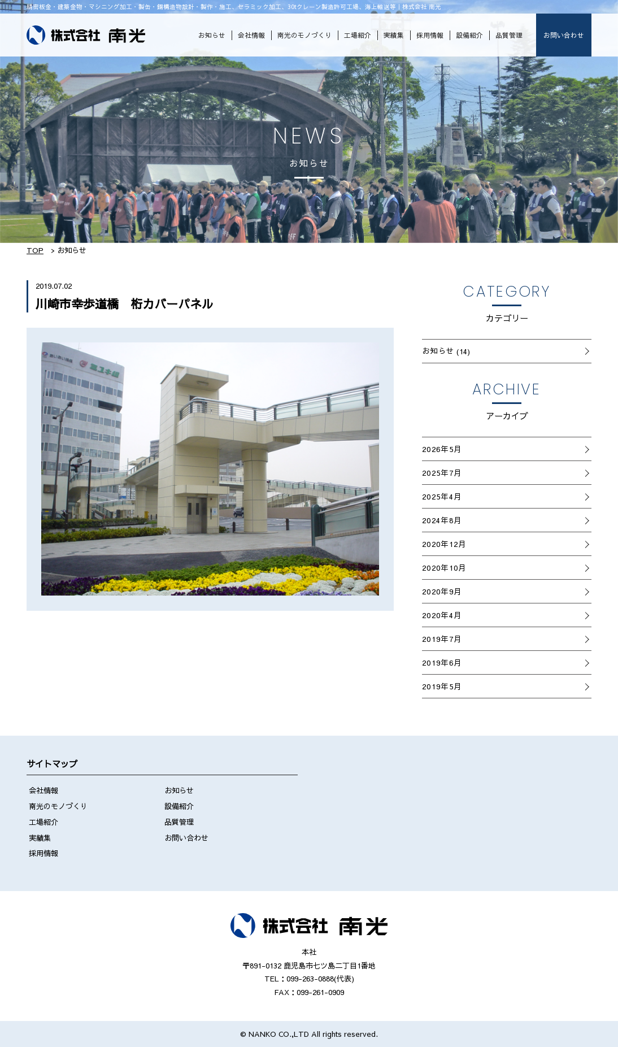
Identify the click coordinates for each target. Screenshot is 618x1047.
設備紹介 (469, 35)
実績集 (394, 35)
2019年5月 (442, 686)
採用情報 (429, 35)
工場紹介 (357, 35)
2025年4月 (442, 496)
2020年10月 (444, 567)
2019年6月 (442, 662)
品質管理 (509, 35)
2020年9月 (442, 591)
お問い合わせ (563, 35)
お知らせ (211, 35)
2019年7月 (442, 638)
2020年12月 (444, 543)
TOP (35, 250)
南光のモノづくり (304, 35)
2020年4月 (442, 615)
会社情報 (251, 35)
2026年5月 (442, 449)
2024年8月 (442, 520)
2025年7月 (442, 472)
